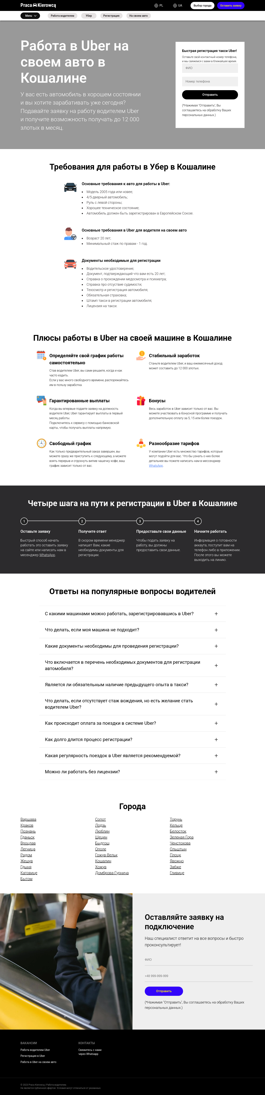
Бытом (26, 878)
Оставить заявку (230, 5)
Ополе (100, 849)
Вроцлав (28, 843)
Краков (26, 825)
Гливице (177, 873)
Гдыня (25, 867)
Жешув (26, 861)
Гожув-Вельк (106, 855)
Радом (26, 855)
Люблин (102, 831)
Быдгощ (102, 843)
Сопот (100, 819)
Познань (28, 831)
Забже (175, 867)
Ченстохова (180, 843)
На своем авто (138, 15)
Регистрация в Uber (32, 1055)
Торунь (176, 819)
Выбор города (202, 5)
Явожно (177, 861)
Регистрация (111, 15)
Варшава (28, 819)
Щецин (101, 837)
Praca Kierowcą (38, 5)
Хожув (100, 867)
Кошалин (103, 861)
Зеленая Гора (182, 837)
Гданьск (27, 837)
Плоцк (175, 855)
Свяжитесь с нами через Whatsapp (90, 1052)
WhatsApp (156, 466)
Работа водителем (62, 15)
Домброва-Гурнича (112, 873)
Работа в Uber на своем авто (38, 1062)
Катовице (28, 873)
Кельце (176, 825)
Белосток (178, 831)
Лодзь (100, 825)
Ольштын (178, 849)
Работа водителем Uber (35, 1049)
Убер (89, 15)
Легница (27, 849)
